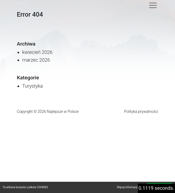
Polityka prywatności (141, 111)
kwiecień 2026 (37, 52)
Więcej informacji (127, 187)
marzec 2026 (36, 60)
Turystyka (32, 86)
